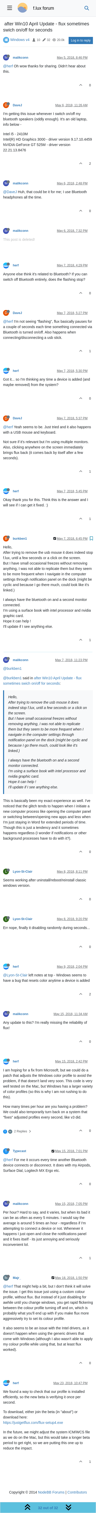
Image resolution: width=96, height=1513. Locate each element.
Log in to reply (81, 40)
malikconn (20, 57)
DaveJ (17, 105)
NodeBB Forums (51, 1492)
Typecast (19, 1151)
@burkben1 (12, 668)
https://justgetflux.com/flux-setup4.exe (33, 1423)
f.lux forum (43, 8)
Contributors (77, 1492)
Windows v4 (19, 40)
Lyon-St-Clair (22, 871)
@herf (8, 66)
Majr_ (17, 1278)
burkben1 (20, 538)
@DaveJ (10, 192)
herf (16, 265)
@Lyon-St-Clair (15, 975)
